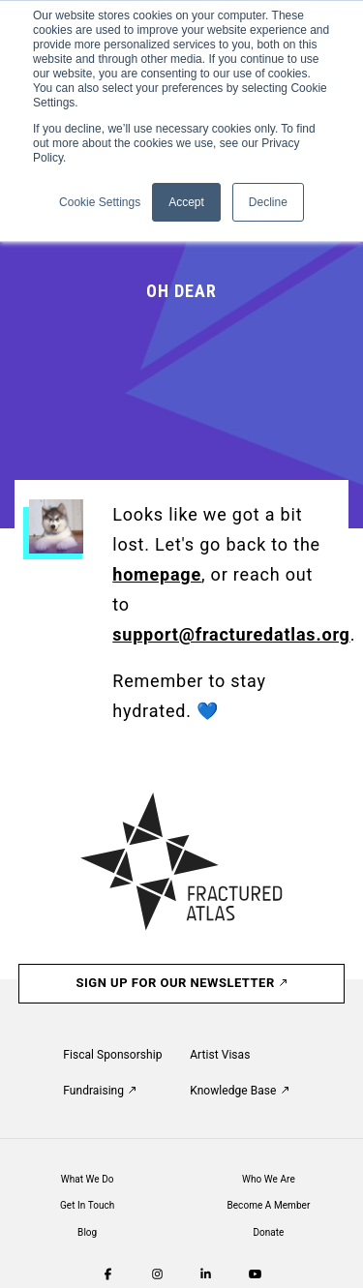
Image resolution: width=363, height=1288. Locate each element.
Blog (87, 1232)
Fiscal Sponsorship (112, 1055)
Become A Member (268, 1205)
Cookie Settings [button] (99, 202)
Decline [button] (268, 202)
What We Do (87, 1179)
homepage (156, 574)
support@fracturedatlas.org (230, 634)
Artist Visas (220, 1055)
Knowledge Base (238, 1090)
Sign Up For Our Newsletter (181, 982)
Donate (268, 1232)
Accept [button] (186, 202)
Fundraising (99, 1090)
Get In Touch (87, 1205)
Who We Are (268, 1179)
